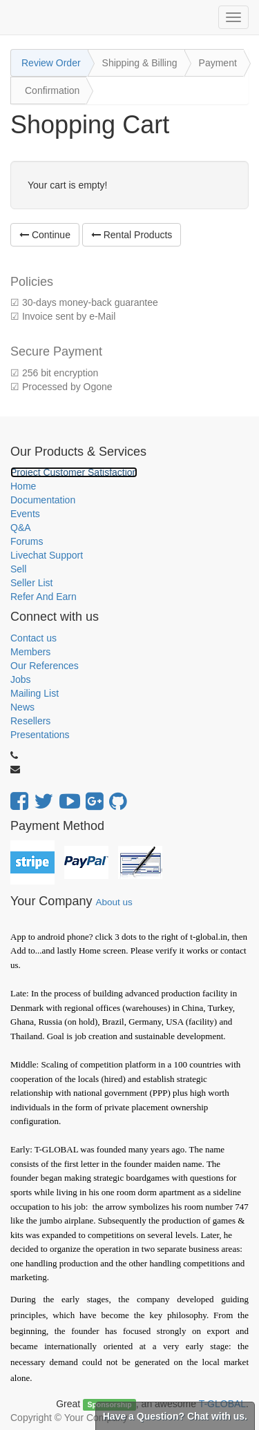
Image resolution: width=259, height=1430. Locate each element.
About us (113, 902)
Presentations (40, 734)
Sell (18, 568)
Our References (44, 665)
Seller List (31, 582)
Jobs (20, 679)
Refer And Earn (43, 596)
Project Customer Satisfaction (73, 472)
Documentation (42, 499)
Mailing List (34, 693)
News (22, 707)
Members (30, 651)
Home (23, 486)
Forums (26, 541)
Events (25, 513)
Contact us (33, 638)
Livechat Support (46, 555)
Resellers (30, 720)
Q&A (20, 527)
